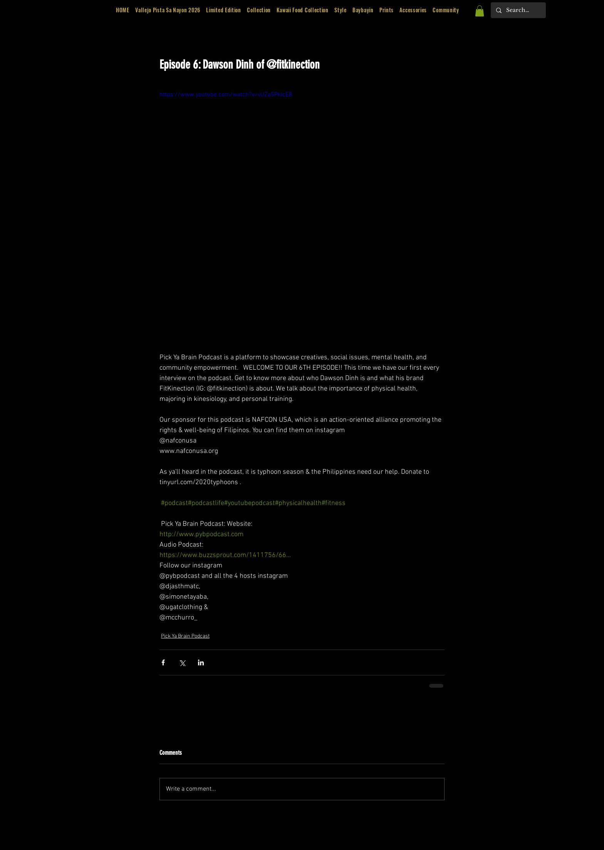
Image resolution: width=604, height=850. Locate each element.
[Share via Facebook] (163, 662)
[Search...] (518, 10)
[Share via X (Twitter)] (182, 662)
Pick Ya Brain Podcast (185, 636)
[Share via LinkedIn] (201, 662)
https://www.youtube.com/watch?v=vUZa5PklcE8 (225, 95)
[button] (223, 10)
